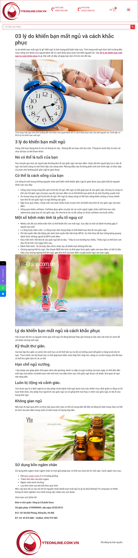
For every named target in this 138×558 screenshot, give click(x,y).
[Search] (132, 27)
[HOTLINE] (53, 9)
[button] (128, 9)
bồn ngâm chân (32, 476)
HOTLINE (59, 7)
